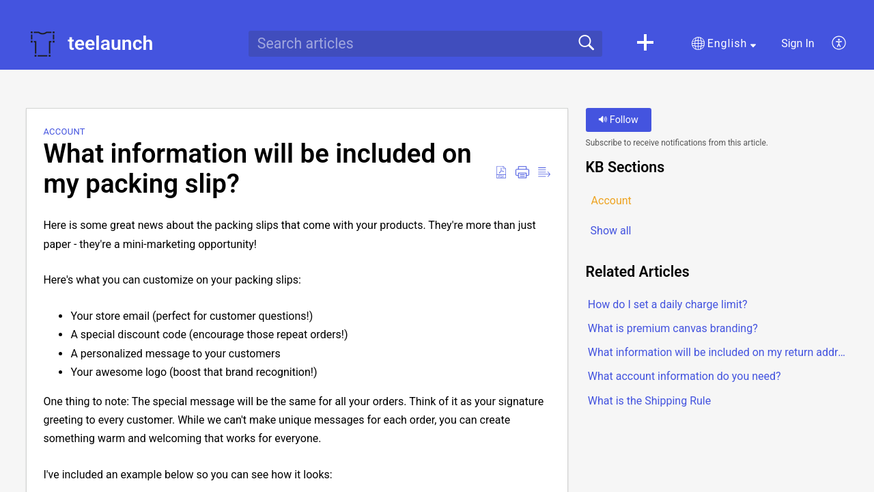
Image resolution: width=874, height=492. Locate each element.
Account (64, 131)
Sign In (797, 43)
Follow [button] (618, 120)
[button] (645, 43)
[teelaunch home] (42, 43)
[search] (425, 44)
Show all (611, 230)
